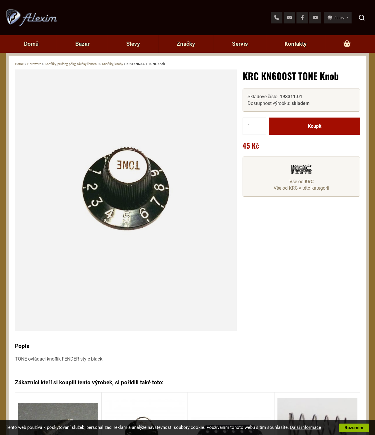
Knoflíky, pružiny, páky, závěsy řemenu (71, 64)
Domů (31, 43)
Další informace (305, 427)
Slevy (133, 43)
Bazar (82, 43)
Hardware (34, 64)
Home (19, 64)
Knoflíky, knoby (112, 64)
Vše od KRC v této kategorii (301, 188)
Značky (186, 43)
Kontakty (295, 43)
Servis (240, 43)
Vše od (301, 181)
